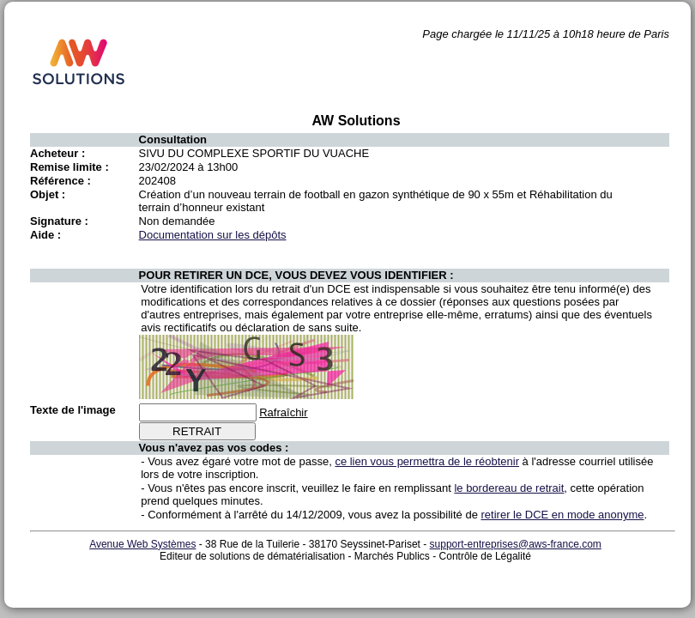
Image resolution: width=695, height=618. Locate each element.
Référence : (60, 180)
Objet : (47, 194)
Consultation (173, 139)
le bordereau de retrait (509, 488)
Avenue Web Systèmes (142, 544)
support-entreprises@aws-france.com (515, 544)
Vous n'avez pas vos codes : (214, 447)
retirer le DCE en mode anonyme (562, 514)
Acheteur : (57, 153)
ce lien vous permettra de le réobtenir (427, 461)
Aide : (45, 234)
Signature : (59, 221)
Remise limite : (69, 167)
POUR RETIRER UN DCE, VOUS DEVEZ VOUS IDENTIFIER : (296, 275)
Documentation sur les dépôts (213, 234)
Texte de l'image (73, 409)
